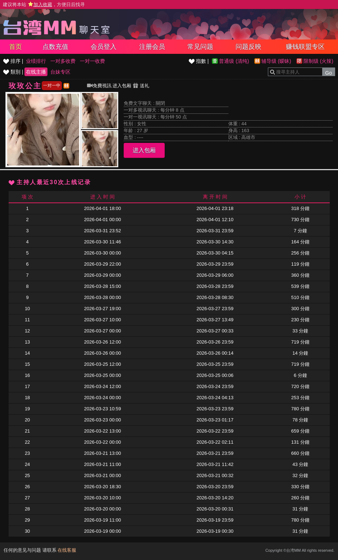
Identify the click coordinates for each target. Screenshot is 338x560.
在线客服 (67, 550)
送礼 (141, 85)
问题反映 (248, 46)
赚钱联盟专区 (305, 46)
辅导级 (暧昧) (276, 61)
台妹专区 (60, 72)
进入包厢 (122, 85)
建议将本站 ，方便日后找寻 (44, 4)
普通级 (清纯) (234, 61)
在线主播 (36, 72)
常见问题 (200, 46)
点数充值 (55, 46)
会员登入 (104, 46)
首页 (15, 46)
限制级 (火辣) (318, 61)
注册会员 (152, 46)
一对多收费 (63, 61)
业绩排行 (36, 61)
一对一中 (51, 85)
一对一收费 (92, 61)
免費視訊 (99, 85)
